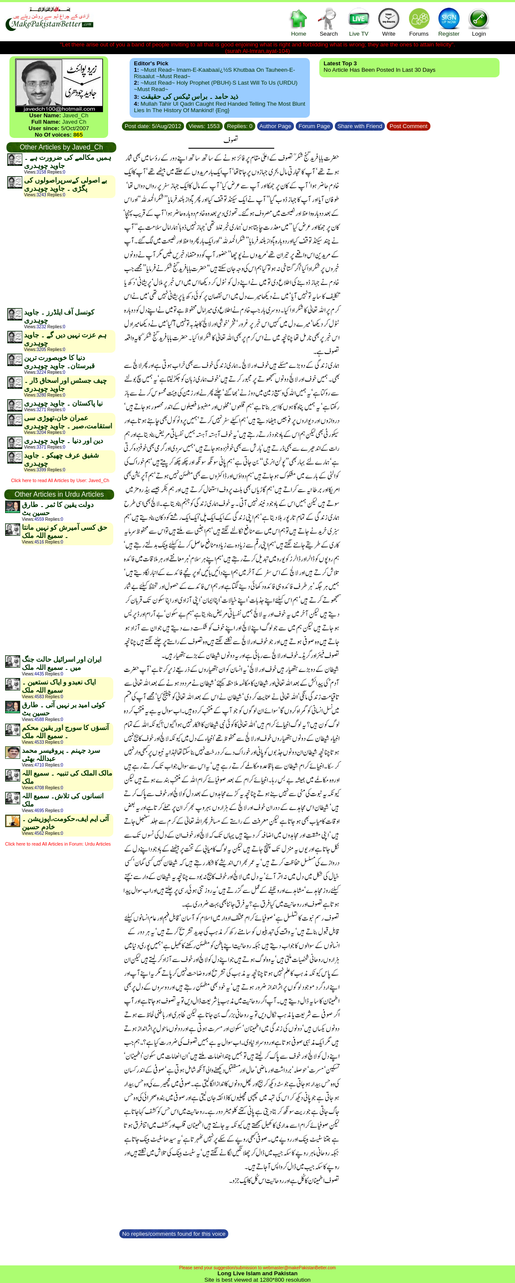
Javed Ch (74, 122)
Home (298, 21)
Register (449, 21)
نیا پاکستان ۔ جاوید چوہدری (63, 403)
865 (78, 134)
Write (389, 21)
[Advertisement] (61, 252)
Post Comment (408, 126)
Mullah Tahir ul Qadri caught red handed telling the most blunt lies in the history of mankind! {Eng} (219, 107)
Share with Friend (360, 126)
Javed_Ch (75, 115)
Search (328, 21)
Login (479, 21)
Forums (419, 21)
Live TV (359, 21)
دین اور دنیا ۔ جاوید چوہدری (63, 440)
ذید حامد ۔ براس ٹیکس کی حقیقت (189, 96)
